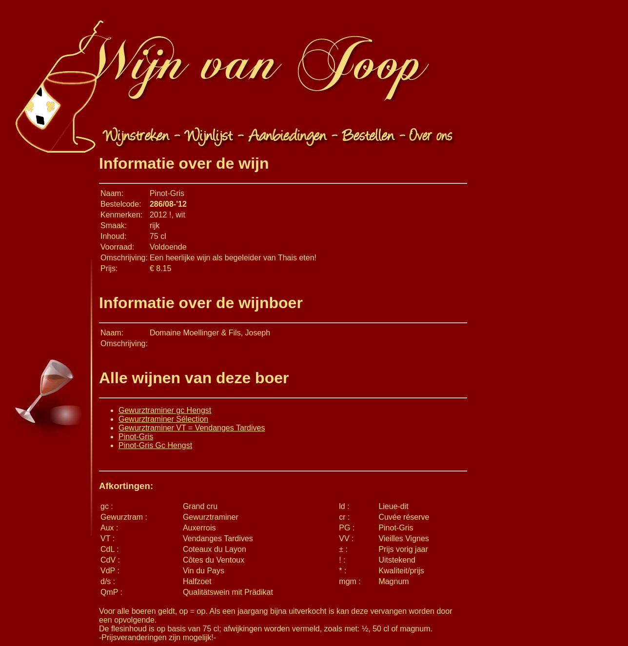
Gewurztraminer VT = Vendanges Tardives (191, 428)
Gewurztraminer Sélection (163, 419)
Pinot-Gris (135, 436)
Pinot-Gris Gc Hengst (155, 445)
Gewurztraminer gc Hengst (164, 410)
